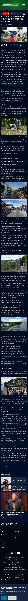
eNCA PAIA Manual (13, 564)
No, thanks (12, 598)
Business (3, 534)
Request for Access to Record (13, 567)
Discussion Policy (13, 560)
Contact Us (18, 534)
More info (3, 593)
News (2, 538)
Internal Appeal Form (19, 575)
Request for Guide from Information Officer (13, 580)
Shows (17, 538)
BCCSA (21, 562)
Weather (3, 547)
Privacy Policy (13, 557)
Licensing (21, 557)
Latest (2, 531)
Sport (2, 541)
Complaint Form (6, 575)
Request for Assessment (13, 577)
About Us (17, 531)
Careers (5, 557)
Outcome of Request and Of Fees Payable (13, 569)
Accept (4, 598)
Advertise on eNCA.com (10, 562)
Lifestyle (3, 544)
